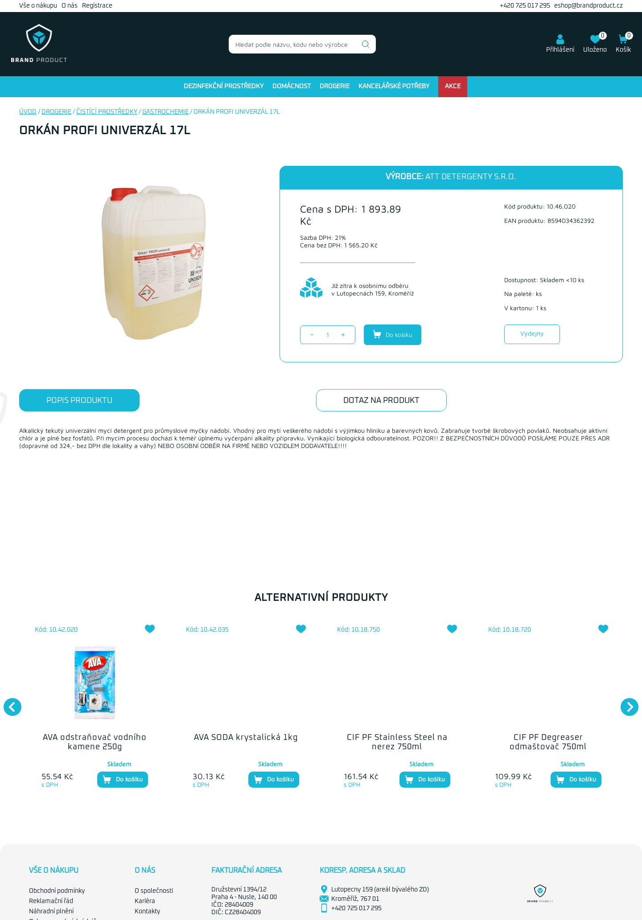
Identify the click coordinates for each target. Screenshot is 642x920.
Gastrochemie (165, 112)
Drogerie (335, 86)
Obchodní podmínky (57, 891)
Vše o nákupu (38, 6)
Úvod (28, 112)
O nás (70, 6)
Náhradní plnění (51, 911)
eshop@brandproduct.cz (588, 6)
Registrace (97, 6)
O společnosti (154, 891)
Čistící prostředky (106, 112)
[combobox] (302, 44)
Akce (453, 86)
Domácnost (291, 86)
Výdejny (532, 333)
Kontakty (147, 911)
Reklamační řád (51, 901)
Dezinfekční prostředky (223, 86)
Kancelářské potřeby (393, 86)
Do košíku (392, 334)
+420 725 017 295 (525, 6)
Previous (8, 702)
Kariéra (145, 901)
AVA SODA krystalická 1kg (246, 738)
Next (625, 702)
